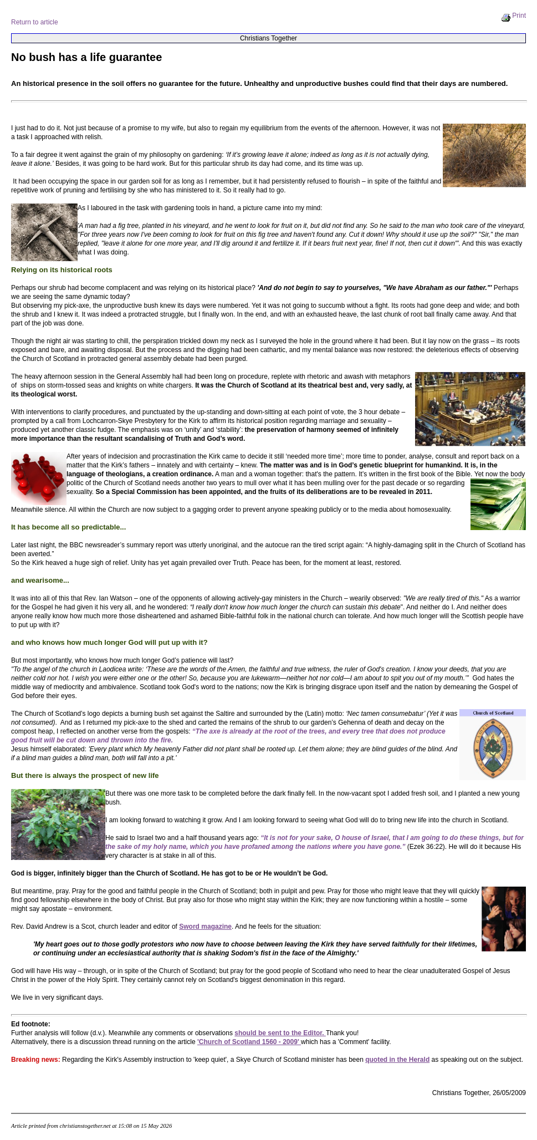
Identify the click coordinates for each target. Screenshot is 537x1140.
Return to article (34, 22)
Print (513, 15)
